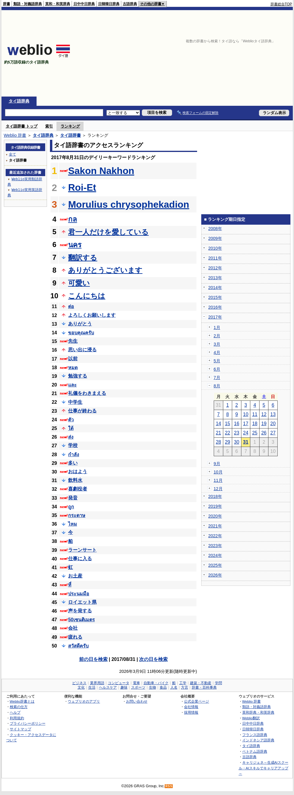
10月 (218, 472)
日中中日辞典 (84, 4)
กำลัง (73, 454)
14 (218, 423)
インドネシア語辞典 (258, 740)
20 (273, 423)
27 (273, 432)
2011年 (215, 258)
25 (254, 432)
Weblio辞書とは (22, 701)
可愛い (79, 283)
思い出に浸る (82, 349)
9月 (217, 463)
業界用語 (97, 683)
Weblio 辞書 (15, 135)
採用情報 (191, 712)
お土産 (75, 575)
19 (264, 423)
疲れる (75, 636)
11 (254, 414)
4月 (217, 352)
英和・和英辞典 (57, 4)
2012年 (215, 267)
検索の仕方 (19, 707)
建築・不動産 (200, 683)
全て (12, 154)
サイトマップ (20, 729)
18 (254, 423)
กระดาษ (76, 515)
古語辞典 (130, 4)
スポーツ (138, 687)
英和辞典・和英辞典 (258, 712)
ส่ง (70, 437)
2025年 (215, 565)
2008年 (215, 228)
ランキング (70, 126)
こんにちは (86, 296)
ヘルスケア (108, 687)
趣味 (124, 687)
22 (227, 432)
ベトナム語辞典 (254, 751)
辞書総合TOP (281, 4)
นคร (74, 245)
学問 (218, 683)
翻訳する (82, 258)
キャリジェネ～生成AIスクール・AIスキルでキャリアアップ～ (263, 767)
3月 (217, 344)
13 (273, 414)
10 (246, 414)
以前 (73, 358)
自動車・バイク (156, 683)
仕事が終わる (82, 410)
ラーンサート (82, 549)
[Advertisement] (215, 53)
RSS (168, 786)
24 (246, 432)
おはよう (77, 471)
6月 (217, 369)
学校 (73, 445)
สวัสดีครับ (78, 645)
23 (236, 432)
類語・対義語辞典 (27, 4)
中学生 (75, 402)
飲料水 (75, 480)
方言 (184, 687)
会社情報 (191, 707)
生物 (152, 687)
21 (218, 432)
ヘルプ (15, 712)
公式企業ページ (196, 701)
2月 (217, 335)
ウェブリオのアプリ (84, 701)
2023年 (215, 545)
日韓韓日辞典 (109, 4)
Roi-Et (82, 187)
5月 (217, 360)
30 (236, 442)
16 (236, 423)
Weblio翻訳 (251, 718)
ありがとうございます (105, 270)
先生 (73, 341)
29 (227, 442)
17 (246, 423)
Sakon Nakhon (101, 170)
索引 (49, 126)
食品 (163, 687)
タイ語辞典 (19, 101)
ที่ (69, 584)
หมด (73, 367)
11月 (218, 480)
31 (246, 442)
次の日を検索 (153, 659)
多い (73, 462)
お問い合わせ (136, 701)
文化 (81, 687)
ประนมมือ (78, 593)
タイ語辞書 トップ (22, 126)
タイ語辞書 (70, 135)
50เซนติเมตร (81, 619)
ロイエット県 (82, 602)
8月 (217, 385)
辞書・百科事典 (204, 687)
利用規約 (17, 718)
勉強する (77, 375)
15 (227, 423)
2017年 (215, 317)
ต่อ (71, 306)
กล (72, 219)
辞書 (6, 4)
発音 (73, 497)
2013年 (215, 277)
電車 (136, 683)
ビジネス (79, 683)
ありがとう (80, 323)
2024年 (215, 555)
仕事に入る (80, 558)
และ (72, 384)
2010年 (215, 248)
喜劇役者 (77, 488)
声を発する (80, 610)
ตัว (71, 419)
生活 (91, 687)
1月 (217, 327)
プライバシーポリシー (27, 723)
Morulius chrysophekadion (128, 204)
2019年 (215, 506)
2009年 (215, 238)
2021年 (215, 526)
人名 (173, 687)
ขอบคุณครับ (81, 332)
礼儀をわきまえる (87, 393)
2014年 (215, 287)
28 (218, 442)
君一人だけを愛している (108, 232)
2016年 (215, 307)
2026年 (215, 575)
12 (264, 414)
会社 (73, 628)
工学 (182, 683)
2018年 (215, 496)
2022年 (215, 535)
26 (264, 432)
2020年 (215, 516)
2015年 (215, 297)
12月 (218, 488)
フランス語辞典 (254, 735)
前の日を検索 (93, 659)
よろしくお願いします (92, 315)
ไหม (72, 524)
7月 (217, 377)
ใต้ (70, 428)
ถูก (71, 506)
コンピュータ (118, 683)
